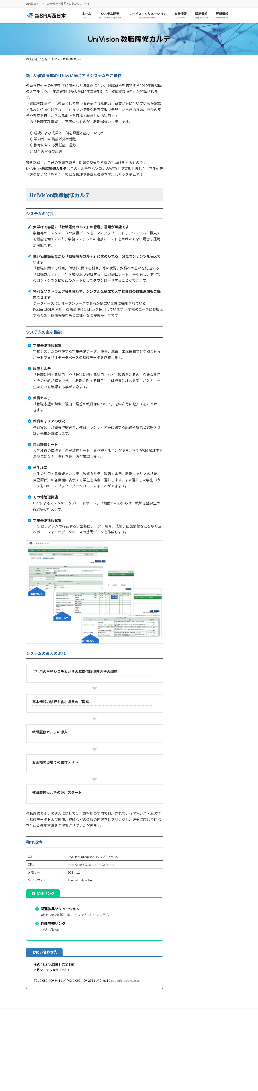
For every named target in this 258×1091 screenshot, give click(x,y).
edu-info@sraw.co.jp (125, 980)
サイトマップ (68, 1012)
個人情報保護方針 (40, 1012)
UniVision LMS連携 (191, 107)
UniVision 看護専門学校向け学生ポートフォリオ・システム (205, 155)
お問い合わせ (93, 1012)
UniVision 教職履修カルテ (195, 166)
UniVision (51, 929)
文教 (179, 75)
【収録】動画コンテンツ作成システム (204, 85)
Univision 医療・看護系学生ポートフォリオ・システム (204, 141)
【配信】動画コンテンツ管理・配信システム (204, 96)
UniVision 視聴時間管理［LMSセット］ (205, 116)
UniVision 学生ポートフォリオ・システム (76, 915)
